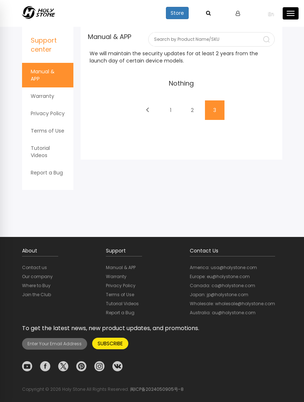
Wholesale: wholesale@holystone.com (232, 304)
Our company (37, 276)
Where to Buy (36, 285)
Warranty (42, 96)
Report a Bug (47, 172)
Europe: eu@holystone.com (220, 276)
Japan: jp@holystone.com (219, 294)
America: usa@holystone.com (223, 267)
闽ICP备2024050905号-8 (157, 389)
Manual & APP (43, 75)
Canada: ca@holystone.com (222, 285)
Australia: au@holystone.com (223, 313)
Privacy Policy (48, 113)
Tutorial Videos (40, 151)
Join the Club (36, 294)
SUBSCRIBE (110, 343)
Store (177, 13)
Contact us (34, 267)
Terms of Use (47, 130)
